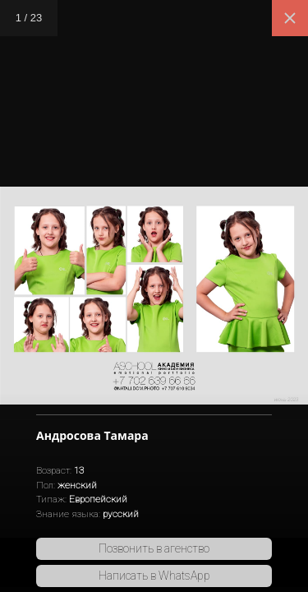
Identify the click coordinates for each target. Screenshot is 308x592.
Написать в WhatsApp (154, 575)
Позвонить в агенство (154, 548)
